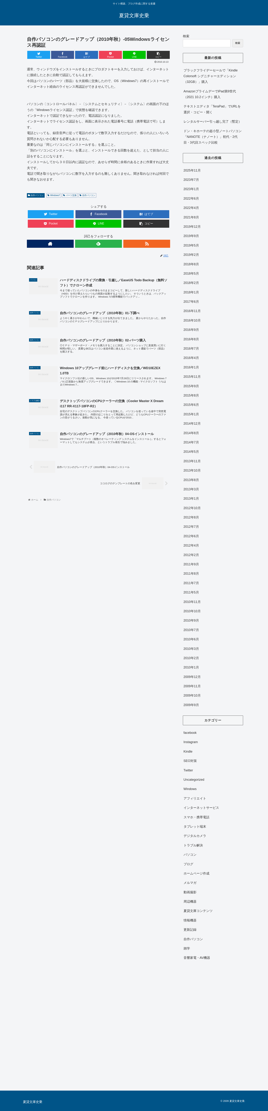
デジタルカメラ (195, 836)
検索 (186, 36)
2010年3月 (191, 649)
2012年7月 (191, 526)
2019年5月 (191, 245)
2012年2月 (191, 555)
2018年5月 (191, 273)
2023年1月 (191, 189)
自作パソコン (36, 195)
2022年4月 (191, 208)
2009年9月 (191, 705)
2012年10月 (192, 508)
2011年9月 (191, 564)
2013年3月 (191, 489)
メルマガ (190, 883)
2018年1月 (191, 292)
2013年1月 (191, 498)
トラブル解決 (193, 845)
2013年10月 (192, 470)
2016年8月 (191, 339)
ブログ (188, 864)
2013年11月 (192, 461)
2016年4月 (191, 358)
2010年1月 (191, 667)
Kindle (188, 751)
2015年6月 (191, 405)
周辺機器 (190, 901)
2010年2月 (191, 658)
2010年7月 (191, 630)
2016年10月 (192, 320)
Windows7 (54, 195)
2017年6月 (191, 301)
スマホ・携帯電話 (196, 817)
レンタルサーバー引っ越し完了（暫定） (213, 121)
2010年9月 (191, 620)
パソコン (190, 854)
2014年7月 (191, 442)
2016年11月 (192, 311)
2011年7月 (191, 583)
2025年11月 (192, 170)
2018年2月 (191, 283)
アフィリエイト (195, 798)
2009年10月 (192, 695)
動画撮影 (190, 892)
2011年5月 (191, 592)
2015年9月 (191, 386)
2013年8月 (191, 480)
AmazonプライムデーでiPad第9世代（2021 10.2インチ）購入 (210, 94)
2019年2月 (191, 255)
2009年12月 (192, 677)
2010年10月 (192, 611)
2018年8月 (191, 264)
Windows (190, 789)
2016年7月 (191, 348)
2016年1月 (191, 367)
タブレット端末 (195, 826)
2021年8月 (191, 217)
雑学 (187, 948)
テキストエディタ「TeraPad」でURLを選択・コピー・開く (212, 109)
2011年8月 (191, 573)
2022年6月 (191, 198)
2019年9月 (191, 236)
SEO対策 (190, 761)
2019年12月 (192, 226)
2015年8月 (191, 395)
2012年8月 (191, 517)
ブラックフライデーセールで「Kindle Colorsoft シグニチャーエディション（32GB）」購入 (211, 76)
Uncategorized (194, 779)
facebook (190, 733)
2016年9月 (191, 330)
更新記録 (190, 929)
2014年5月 (191, 451)
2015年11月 (192, 376)
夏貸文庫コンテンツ (198, 911)
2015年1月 (191, 414)
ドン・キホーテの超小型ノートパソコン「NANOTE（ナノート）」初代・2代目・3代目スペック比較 (213, 136)
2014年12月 (192, 423)
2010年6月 (191, 639)
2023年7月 (191, 180)
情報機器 (190, 920)
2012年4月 (191, 545)
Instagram (191, 742)
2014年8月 (191, 433)
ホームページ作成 (196, 873)
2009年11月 (192, 686)
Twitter (188, 770)
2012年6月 (191, 536)
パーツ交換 (70, 195)
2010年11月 (192, 602)
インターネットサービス (201, 808)
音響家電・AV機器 (197, 958)
